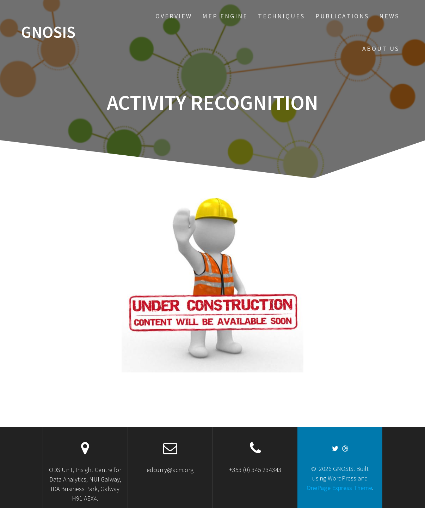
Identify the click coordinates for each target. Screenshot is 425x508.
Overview (173, 16)
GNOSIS (48, 32)
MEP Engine (225, 16)
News (389, 16)
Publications (342, 16)
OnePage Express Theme (339, 488)
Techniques (281, 16)
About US (380, 48)
